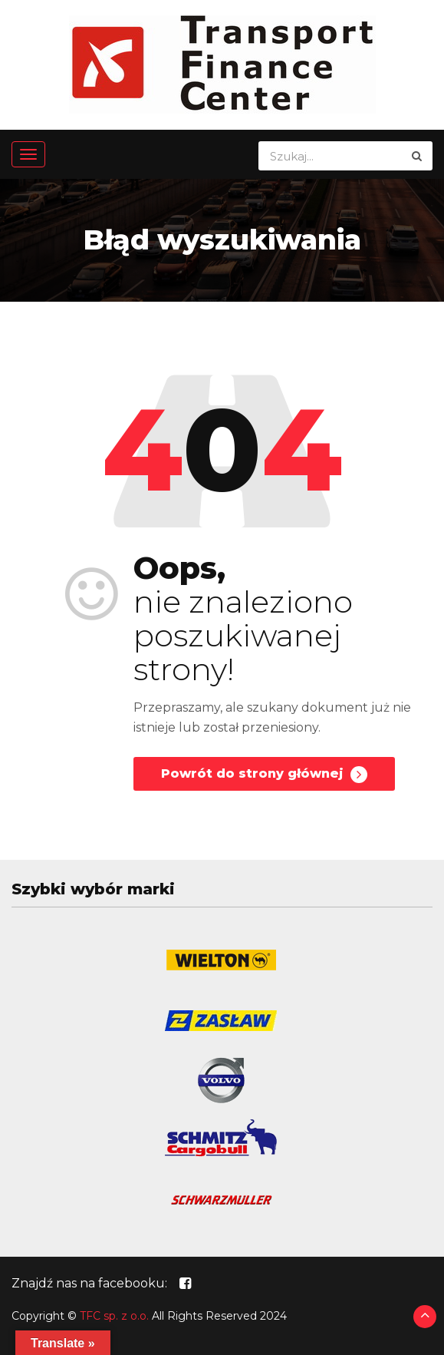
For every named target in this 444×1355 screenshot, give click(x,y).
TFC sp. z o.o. (114, 1316)
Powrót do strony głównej (264, 774)
